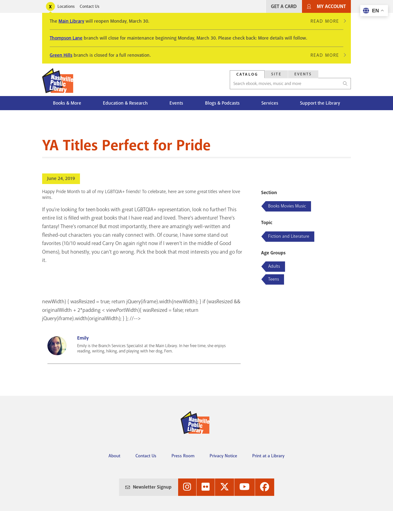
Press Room (183, 456)
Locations (66, 6)
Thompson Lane (66, 38)
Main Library (71, 21)
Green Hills (61, 55)
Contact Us (89, 6)
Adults (274, 266)
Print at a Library (268, 456)
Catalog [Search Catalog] (247, 74)
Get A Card (284, 6)
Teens (273, 279)
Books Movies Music (287, 206)
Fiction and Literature (288, 236)
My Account (331, 6)
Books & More (67, 103)
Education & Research (125, 103)
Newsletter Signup (152, 487)
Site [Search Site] (276, 74)
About (114, 456)
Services (269, 103)
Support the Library (320, 103)
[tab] (247, 74)
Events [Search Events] (303, 74)
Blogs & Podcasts (222, 103)
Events (176, 103)
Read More (327, 21)
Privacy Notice (223, 456)
